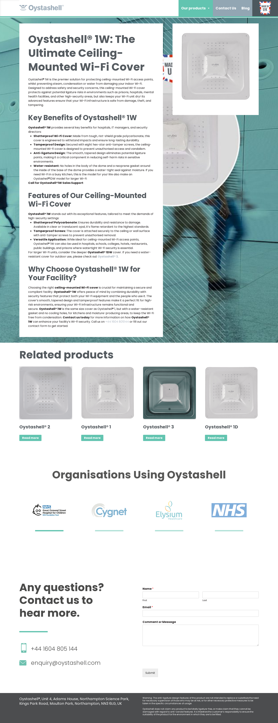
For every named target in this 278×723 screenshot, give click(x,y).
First (145, 600)
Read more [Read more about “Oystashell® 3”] (154, 438)
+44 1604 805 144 (54, 649)
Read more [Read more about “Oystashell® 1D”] (216, 438)
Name (148, 589)
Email (148, 607)
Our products (195, 8)
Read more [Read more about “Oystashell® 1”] (92, 438)
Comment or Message (159, 622)
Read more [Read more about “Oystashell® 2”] (30, 438)
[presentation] (169, 663)
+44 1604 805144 (117, 322)
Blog (245, 8)
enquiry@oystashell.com (66, 663)
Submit (150, 673)
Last (204, 600)
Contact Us (226, 8)
